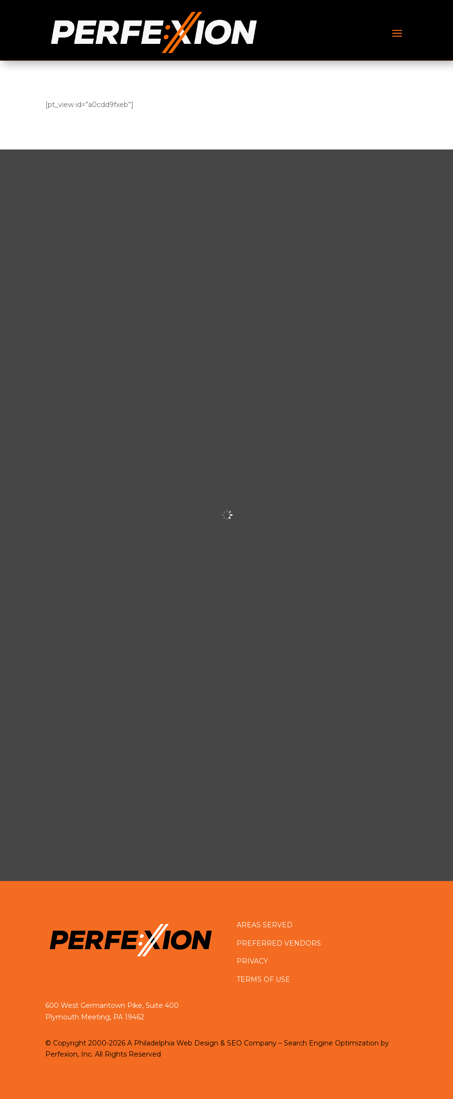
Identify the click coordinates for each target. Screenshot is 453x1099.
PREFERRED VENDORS (279, 943)
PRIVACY (252, 961)
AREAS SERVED (265, 925)
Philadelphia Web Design (176, 1043)
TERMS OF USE (263, 979)
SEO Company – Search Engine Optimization (303, 1043)
